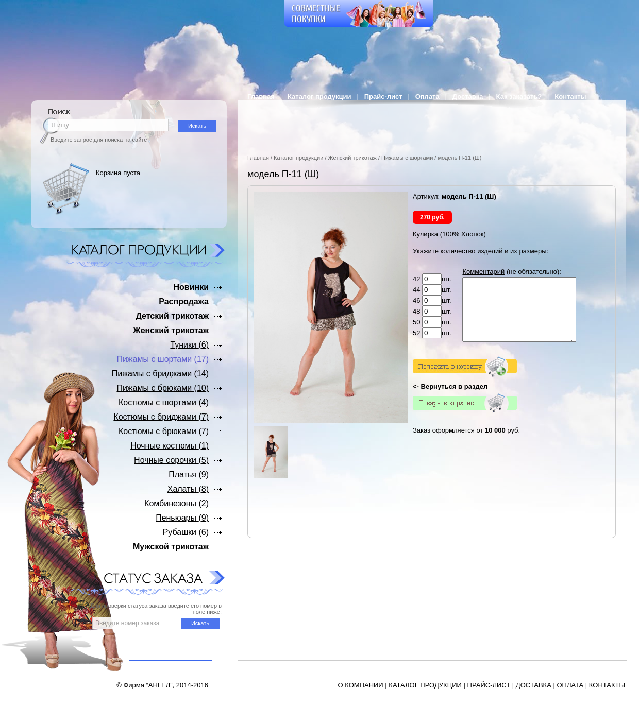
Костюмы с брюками (164, 431)
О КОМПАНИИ (360, 685)
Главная (261, 96)
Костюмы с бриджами (161, 416)
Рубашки (186, 532)
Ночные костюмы (169, 445)
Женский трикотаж (352, 157)
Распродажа (184, 301)
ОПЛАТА (570, 685)
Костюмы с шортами (164, 402)
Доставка (467, 96)
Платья (189, 474)
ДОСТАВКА (533, 685)
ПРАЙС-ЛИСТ (489, 685)
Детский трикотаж (172, 316)
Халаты (188, 489)
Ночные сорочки (171, 460)
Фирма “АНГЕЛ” (147, 685)
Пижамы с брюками (162, 388)
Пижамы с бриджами (160, 373)
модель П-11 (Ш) (459, 157)
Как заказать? (519, 96)
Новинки (191, 287)
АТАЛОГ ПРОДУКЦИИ (427, 685)
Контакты (570, 96)
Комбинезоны (176, 503)
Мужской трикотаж (171, 546)
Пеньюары (182, 517)
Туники (189, 344)
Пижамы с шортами (407, 157)
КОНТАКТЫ (607, 685)
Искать (197, 126)
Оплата (427, 96)
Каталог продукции (319, 96)
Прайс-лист (383, 96)
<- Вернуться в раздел (450, 399)
